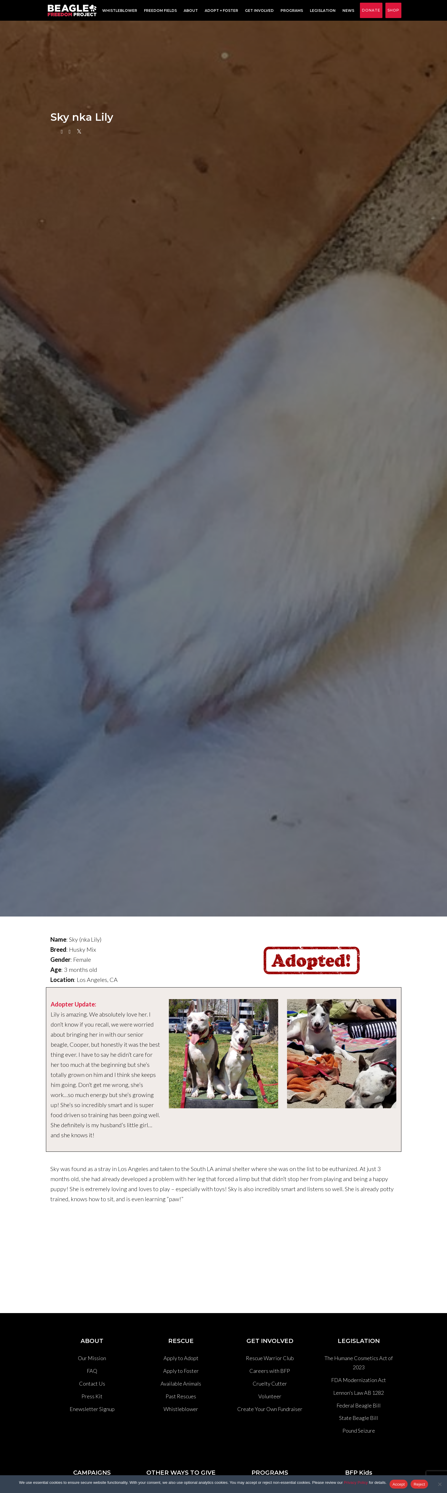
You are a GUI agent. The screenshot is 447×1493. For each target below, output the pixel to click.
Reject (419, 1484)
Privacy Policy (356, 1482)
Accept (398, 1484)
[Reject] (440, 1484)
